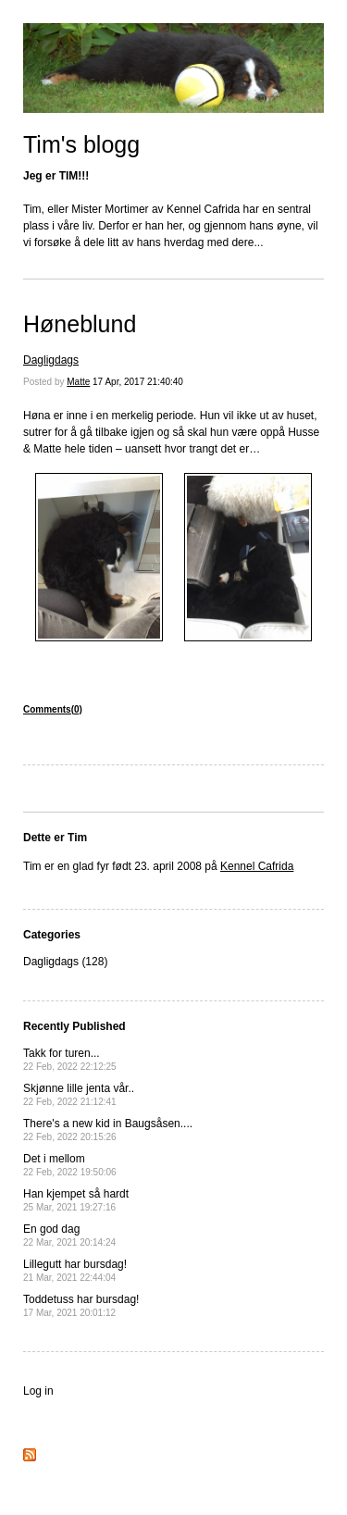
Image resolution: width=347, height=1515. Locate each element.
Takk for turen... (70, 1059)
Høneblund (79, 324)
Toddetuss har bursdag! (81, 1305)
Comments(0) (52, 709)
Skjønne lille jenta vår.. (78, 1094)
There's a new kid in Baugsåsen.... (107, 1129)
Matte (78, 382)
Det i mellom (70, 1164)
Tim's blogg (81, 144)
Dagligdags (51, 360)
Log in (38, 1391)
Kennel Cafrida (256, 866)
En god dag (69, 1235)
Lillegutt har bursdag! (75, 1270)
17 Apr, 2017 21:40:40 (138, 382)
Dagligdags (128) (65, 961)
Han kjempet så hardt (76, 1199)
